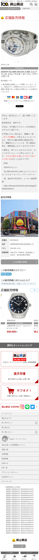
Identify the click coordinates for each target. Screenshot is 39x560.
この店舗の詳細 (19, 262)
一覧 (34, 290)
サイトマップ (7, 481)
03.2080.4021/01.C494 (8, 284)
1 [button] (15, 62)
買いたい (14, 557)
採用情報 (5, 459)
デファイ (32, 284)
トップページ (4, 8)
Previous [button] (3, 41)
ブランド (25, 284)
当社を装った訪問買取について (13, 445)
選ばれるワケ (7, 418)
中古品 (18, 284)
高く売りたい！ (19, 423)
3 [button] (21, 62)
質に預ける (6, 427)
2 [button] (18, 62)
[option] (19, 41)
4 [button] (24, 62)
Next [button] (36, 41)
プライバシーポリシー (10, 472)
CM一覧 (4, 468)
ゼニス (9, 274)
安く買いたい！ (15, 8)
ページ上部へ (19, 546)
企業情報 (5, 454)
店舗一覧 (5, 449)
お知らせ (5, 463)
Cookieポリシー (7, 477)
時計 (2, 274)
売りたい (5, 557)
